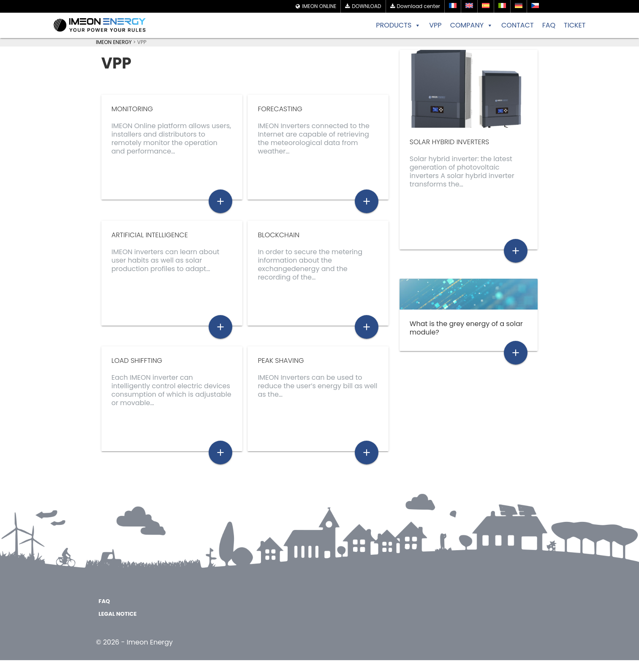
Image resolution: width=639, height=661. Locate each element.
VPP (435, 25)
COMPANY (471, 25)
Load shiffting (136, 361)
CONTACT (517, 25)
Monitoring (132, 109)
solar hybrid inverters (449, 142)
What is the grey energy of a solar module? (466, 328)
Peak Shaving (281, 361)
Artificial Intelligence (149, 235)
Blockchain (278, 235)
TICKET (574, 25)
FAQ (548, 25)
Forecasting (280, 109)
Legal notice (117, 615)
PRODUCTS (398, 25)
